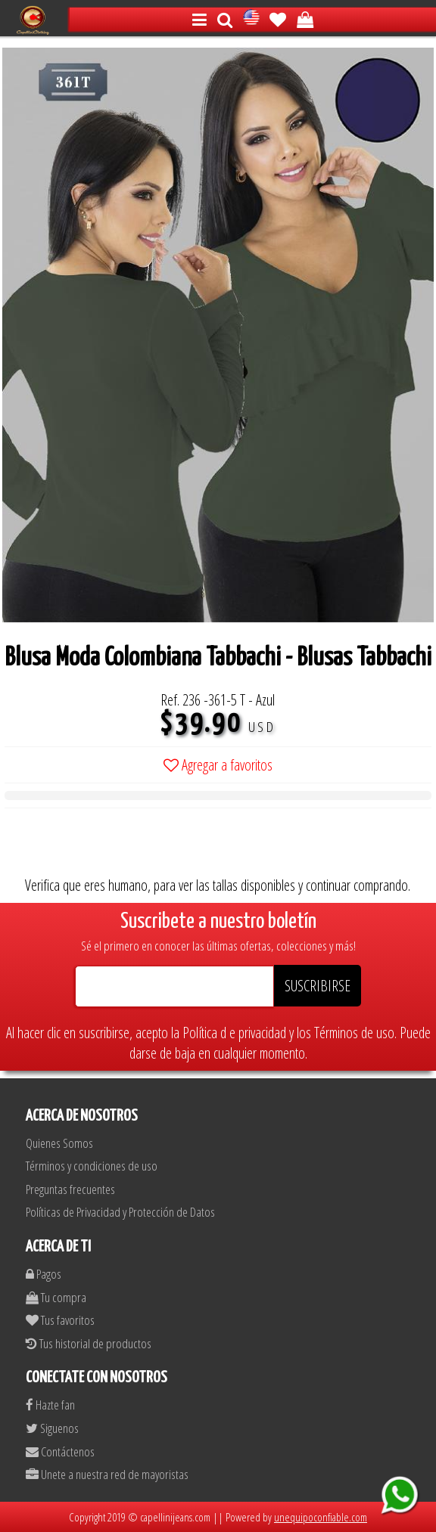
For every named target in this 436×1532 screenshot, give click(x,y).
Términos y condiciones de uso (91, 1165)
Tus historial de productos (88, 1343)
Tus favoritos (60, 1320)
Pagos (43, 1273)
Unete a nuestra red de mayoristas (107, 1474)
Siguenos (52, 1428)
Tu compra (56, 1297)
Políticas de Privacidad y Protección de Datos (120, 1211)
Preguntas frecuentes (70, 1189)
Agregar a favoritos (218, 765)
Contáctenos (60, 1451)
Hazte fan (50, 1404)
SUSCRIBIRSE (317, 985)
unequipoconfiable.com (320, 1516)
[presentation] (120, 845)
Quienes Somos (59, 1143)
